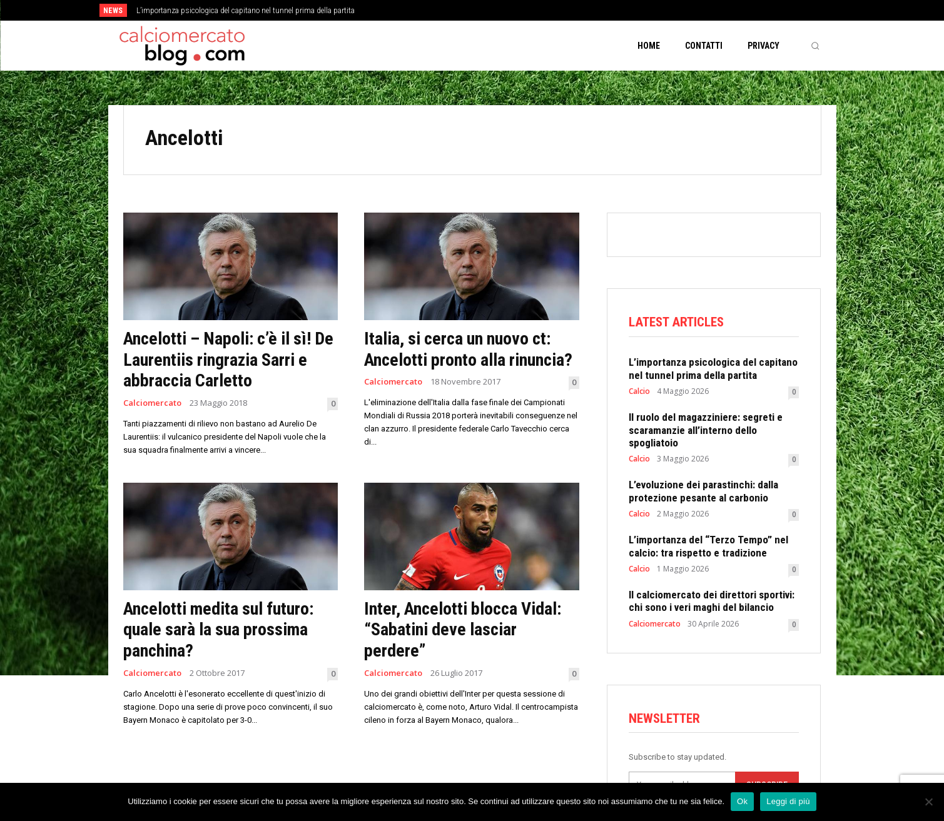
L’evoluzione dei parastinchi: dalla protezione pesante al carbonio (703, 490)
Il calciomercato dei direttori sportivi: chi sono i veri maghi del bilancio (711, 600)
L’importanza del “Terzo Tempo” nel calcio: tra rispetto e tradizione (708, 545)
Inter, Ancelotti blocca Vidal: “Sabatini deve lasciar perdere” (462, 629)
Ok (742, 801)
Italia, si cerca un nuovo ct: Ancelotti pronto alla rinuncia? (468, 349)
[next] (514, 10)
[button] (815, 45)
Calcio (639, 391)
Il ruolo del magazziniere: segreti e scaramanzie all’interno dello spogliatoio (706, 430)
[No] (928, 801)
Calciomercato (152, 403)
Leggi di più (788, 801)
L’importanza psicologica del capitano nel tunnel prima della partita (245, 10)
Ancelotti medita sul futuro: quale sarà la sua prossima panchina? (218, 629)
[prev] (494, 10)
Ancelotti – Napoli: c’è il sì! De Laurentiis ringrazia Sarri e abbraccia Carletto (228, 359)
